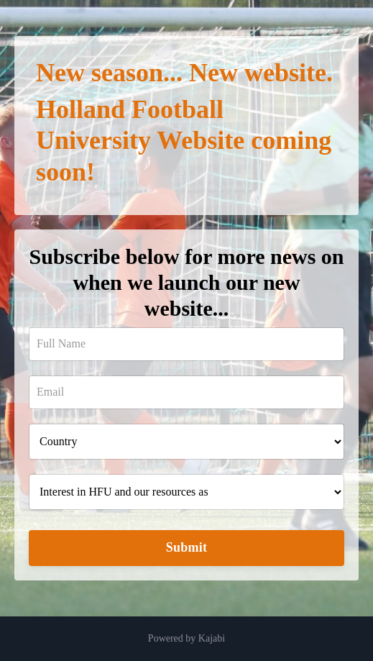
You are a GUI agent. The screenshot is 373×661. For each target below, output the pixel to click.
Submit (187, 547)
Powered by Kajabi (186, 638)
